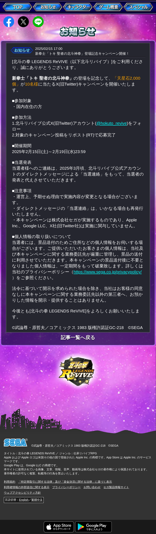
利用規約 (9, 481)
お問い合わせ (92, 487)
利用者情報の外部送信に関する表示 (26, 487)
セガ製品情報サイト (116, 487)
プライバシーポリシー (66, 487)
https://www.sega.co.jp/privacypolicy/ (108, 271)
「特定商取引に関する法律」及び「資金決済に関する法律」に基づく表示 (65, 481)
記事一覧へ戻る (78, 337)
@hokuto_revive (111, 123)
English (23, 499)
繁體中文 (37, 499)
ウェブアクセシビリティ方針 (22, 492)
